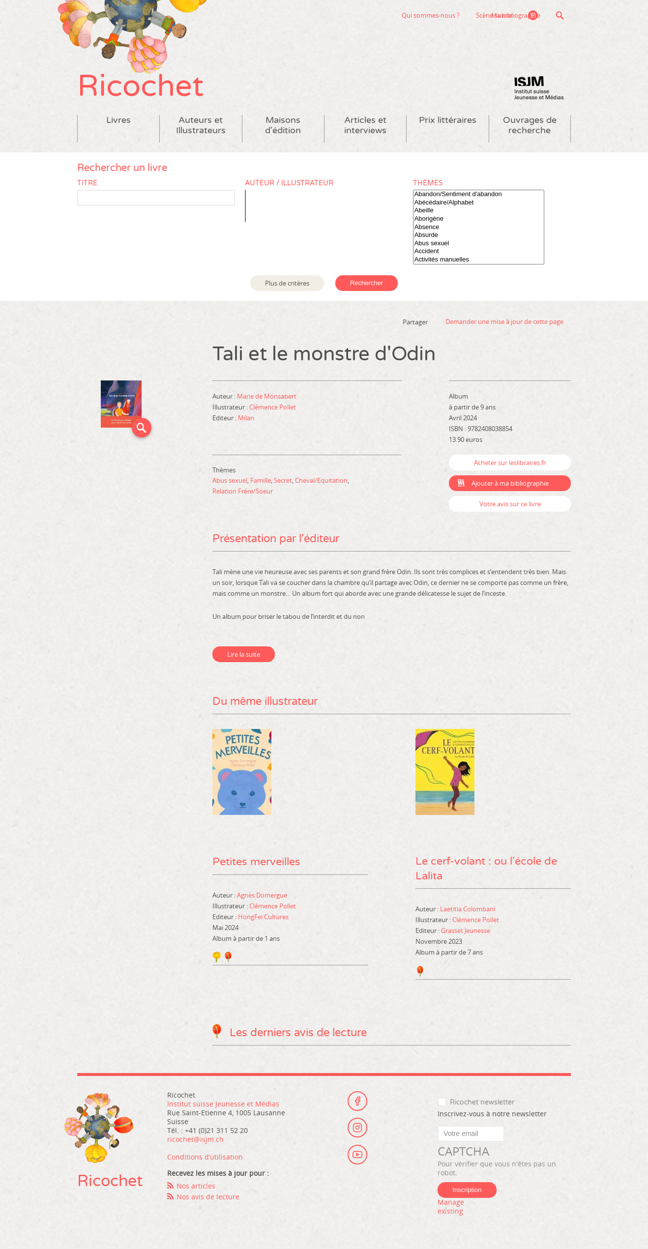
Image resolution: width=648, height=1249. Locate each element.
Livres (118, 121)
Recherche (560, 15)
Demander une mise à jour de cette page (504, 322)
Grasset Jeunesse (465, 932)
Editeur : (225, 418)
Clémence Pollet (272, 408)
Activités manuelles (478, 261)
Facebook (357, 1101)
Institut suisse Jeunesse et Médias (538, 88)
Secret (283, 481)
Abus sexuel (478, 244)
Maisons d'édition (283, 126)
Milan (246, 418)
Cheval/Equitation (321, 481)
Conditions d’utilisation (205, 1157)
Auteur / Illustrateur (289, 184)
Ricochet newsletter (482, 1103)
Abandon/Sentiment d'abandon (478, 195)
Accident (478, 252)
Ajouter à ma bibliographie (510, 484)
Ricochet (141, 87)
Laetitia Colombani (467, 910)
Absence (478, 228)
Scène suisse (444, 15)
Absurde (478, 236)
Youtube (357, 1155)
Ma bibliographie (515, 15)
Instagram (357, 1128)
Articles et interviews (365, 126)
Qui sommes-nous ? (381, 15)
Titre (87, 184)
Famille (260, 481)
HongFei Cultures (263, 917)
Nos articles (196, 1186)
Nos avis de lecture (208, 1197)
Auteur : (224, 397)
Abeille (478, 211)
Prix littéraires (447, 121)
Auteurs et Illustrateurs (201, 126)
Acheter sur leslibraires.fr (510, 463)
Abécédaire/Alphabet (478, 204)
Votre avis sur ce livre (510, 504)
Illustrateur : (230, 408)
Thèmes (428, 184)
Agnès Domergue (262, 895)
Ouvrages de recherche (530, 126)
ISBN (456, 429)
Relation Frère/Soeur (242, 492)
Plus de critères (287, 283)
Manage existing (451, 1208)
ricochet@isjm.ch (195, 1140)
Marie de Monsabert (266, 397)
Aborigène (478, 220)
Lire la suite (243, 655)
